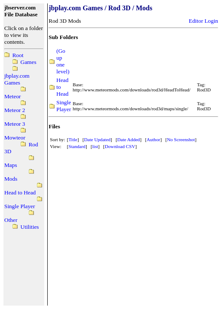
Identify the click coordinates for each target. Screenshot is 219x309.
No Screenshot (181, 139)
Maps (10, 165)
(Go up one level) (62, 61)
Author (153, 139)
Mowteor (14, 137)
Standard (76, 146)
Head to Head (20, 192)
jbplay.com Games (17, 79)
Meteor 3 (14, 124)
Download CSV (120, 146)
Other (10, 220)
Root (18, 55)
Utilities (30, 227)
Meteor (12, 96)
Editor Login (203, 21)
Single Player (19, 206)
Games (28, 62)
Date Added (128, 139)
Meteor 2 (14, 110)
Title (72, 139)
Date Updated (97, 139)
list (95, 146)
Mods (10, 179)
